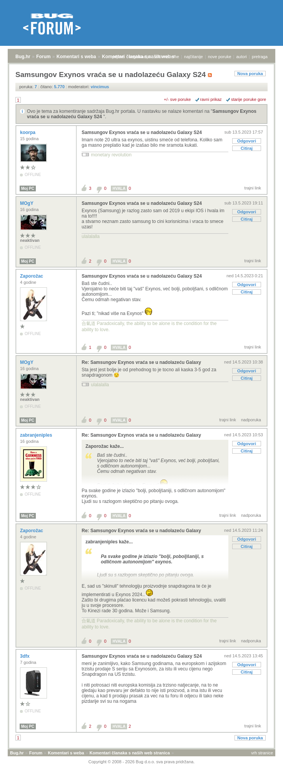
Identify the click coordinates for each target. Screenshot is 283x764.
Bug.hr (22, 56)
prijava (118, 56)
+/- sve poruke (177, 99)
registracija (140, 56)
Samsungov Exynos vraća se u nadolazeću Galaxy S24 (142, 132)
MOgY (27, 203)
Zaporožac (32, 276)
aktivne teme (167, 56)
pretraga (260, 56)
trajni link (252, 188)
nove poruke (219, 56)
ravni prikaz (211, 99)
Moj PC (27, 188)
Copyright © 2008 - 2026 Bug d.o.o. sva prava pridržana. (142, 761)
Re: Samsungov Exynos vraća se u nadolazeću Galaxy (141, 362)
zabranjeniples (37, 435)
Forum (43, 56)
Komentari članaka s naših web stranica (130, 753)
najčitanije (193, 56)
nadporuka (251, 419)
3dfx (25, 656)
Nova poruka (250, 73)
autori (241, 56)
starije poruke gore (248, 99)
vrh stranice (262, 753)
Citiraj (247, 148)
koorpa (28, 132)
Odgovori (246, 141)
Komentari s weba (76, 56)
